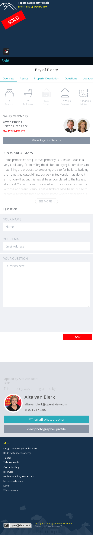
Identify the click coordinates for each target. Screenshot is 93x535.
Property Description (46, 78)
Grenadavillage (11, 467)
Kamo (6, 485)
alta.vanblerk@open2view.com (45, 404)
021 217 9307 (37, 410)
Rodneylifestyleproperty (17, 453)
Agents (24, 78)
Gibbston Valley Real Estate (18, 476)
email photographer (49, 419)
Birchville (8, 471)
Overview (8, 78)
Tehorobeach (11, 462)
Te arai (7, 457)
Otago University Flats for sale (20, 448)
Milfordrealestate (13, 481)
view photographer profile (46, 429)
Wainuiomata (10, 490)
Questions (71, 78)
